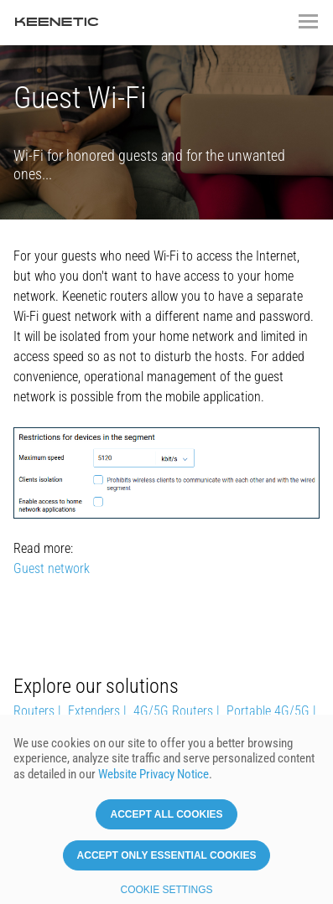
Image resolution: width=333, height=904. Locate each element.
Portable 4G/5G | (271, 711)
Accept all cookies (166, 815)
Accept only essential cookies (167, 856)
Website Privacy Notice (153, 775)
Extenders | (97, 711)
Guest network (51, 568)
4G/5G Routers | (176, 711)
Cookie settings (166, 890)
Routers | (37, 711)
